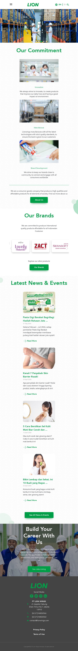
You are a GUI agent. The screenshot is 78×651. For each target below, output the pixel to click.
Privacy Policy (39, 629)
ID (65, 4)
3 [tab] (36, 41)
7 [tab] (46, 41)
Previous (9, 28)
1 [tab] (31, 41)
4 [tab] (38, 41)
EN (60, 4)
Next (70, 28)
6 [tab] (43, 41)
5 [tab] (41, 41)
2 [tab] (34, 41)
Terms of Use (39, 634)
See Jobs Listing (39, 569)
